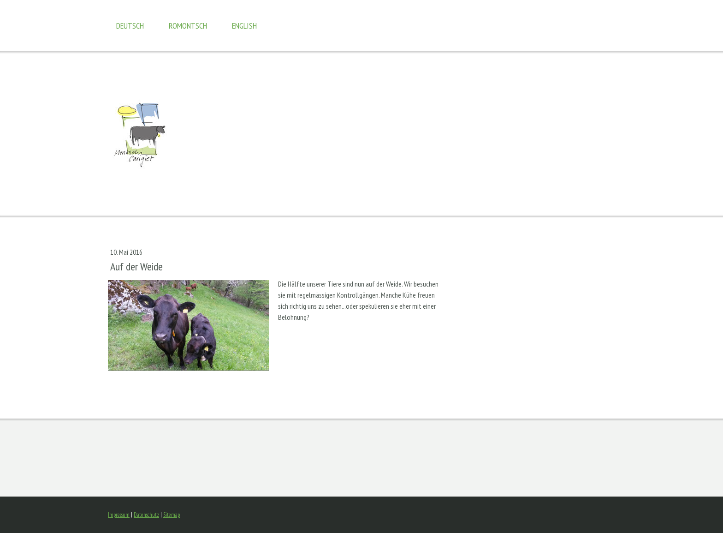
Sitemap (171, 515)
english (244, 25)
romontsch (188, 25)
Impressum (119, 515)
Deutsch (130, 25)
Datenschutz (146, 515)
